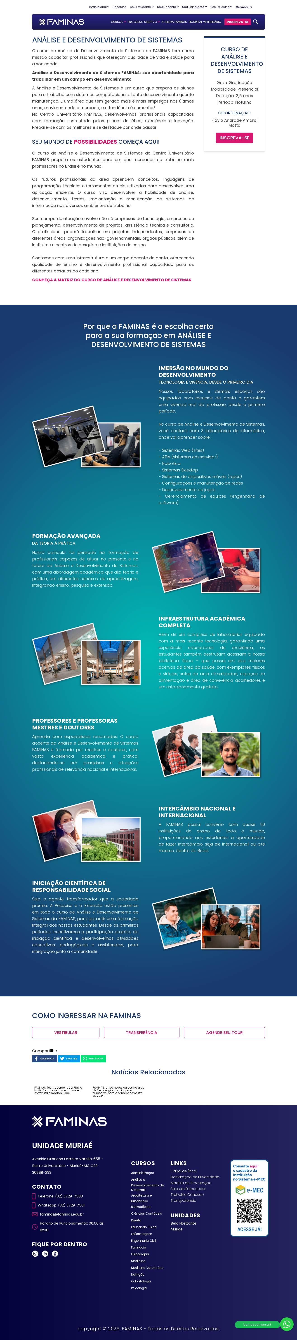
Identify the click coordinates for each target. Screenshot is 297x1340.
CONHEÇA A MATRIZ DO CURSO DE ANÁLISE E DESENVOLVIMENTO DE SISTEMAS (111, 280)
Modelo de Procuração (191, 1182)
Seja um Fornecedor (188, 1188)
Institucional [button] (99, 7)
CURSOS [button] (118, 22)
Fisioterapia (140, 1254)
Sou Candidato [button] (194, 7)
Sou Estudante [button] (141, 7)
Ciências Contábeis (146, 1213)
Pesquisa (119, 7)
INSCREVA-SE (238, 22)
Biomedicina (141, 1206)
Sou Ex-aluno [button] (221, 7)
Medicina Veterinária (147, 1267)
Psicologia (139, 1288)
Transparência (183, 1200)
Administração (142, 1173)
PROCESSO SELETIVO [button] (143, 22)
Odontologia (141, 1281)
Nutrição (137, 1274)
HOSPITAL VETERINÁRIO (205, 22)
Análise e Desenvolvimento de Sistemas (147, 1184)
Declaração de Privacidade (195, 1177)
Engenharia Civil (143, 1240)
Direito (136, 1220)
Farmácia (138, 1247)
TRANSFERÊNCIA (141, 1032)
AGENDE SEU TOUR (224, 1032)
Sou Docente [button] (168, 7)
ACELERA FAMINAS (174, 22)
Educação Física (144, 1227)
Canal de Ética (183, 1171)
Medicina (138, 1261)
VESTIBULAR (65, 1032)
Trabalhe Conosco (187, 1194)
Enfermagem (141, 1234)
